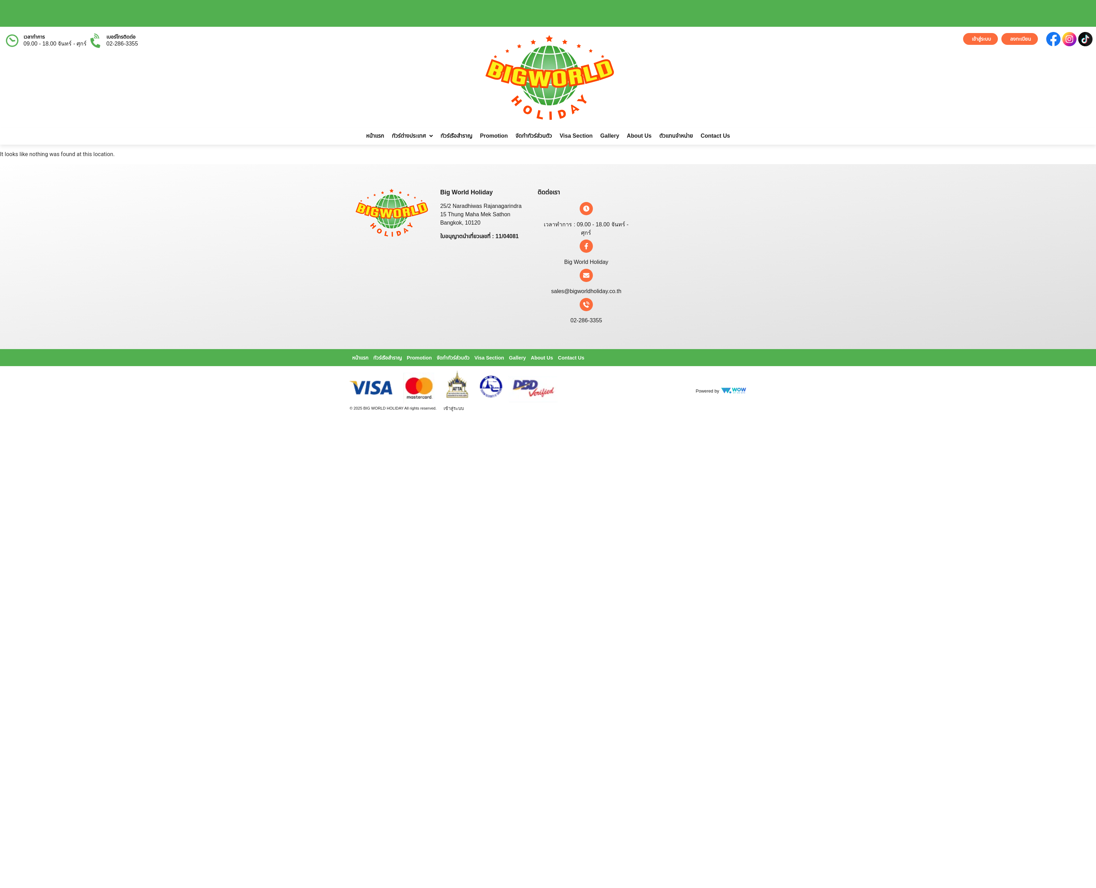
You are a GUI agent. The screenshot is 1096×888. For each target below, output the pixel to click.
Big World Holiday (586, 262)
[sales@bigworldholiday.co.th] (586, 275)
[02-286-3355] (586, 304)
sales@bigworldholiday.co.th (586, 291)
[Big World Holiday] (586, 246)
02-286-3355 (122, 44)
